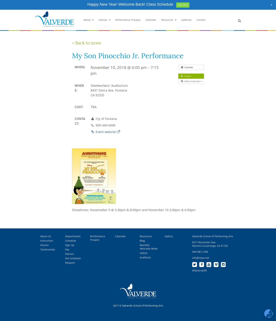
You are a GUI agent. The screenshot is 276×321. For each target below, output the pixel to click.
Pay (67, 249)
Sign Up (69, 245)
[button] (191, 81)
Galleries (186, 20)
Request (70, 262)
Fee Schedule (73, 258)
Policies (69, 254)
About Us (45, 236)
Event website (105, 132)
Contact (201, 20)
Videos (144, 253)
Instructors (46, 240)
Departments (73, 236)
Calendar (151, 20)
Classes (104, 20)
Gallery (169, 236)
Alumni (44, 245)
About (89, 20)
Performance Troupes (128, 20)
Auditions (145, 257)
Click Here (183, 5)
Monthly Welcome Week (149, 246)
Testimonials (47, 249)
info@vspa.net (200, 257)
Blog (142, 240)
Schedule (70, 240)
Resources (168, 20)
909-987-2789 (200, 251)
